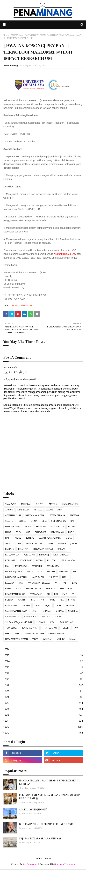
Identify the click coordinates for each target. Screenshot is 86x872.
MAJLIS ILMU (53, 566)
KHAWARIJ (44, 554)
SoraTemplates (30, 864)
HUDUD (18, 537)
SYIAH (52, 622)
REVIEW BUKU (11, 605)
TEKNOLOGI (11, 627)
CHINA (34, 520)
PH (48, 594)
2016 (44, 708)
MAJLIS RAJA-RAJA (14, 571)
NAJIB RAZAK (38, 577)
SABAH (26, 605)
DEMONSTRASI (12, 526)
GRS (28, 532)
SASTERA (70, 605)
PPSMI (33, 599)
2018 (44, 696)
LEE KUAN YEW (68, 560)
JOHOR (73, 543)
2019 (44, 690)
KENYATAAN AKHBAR (43, 549)
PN (73, 594)
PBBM (8, 588)
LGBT (8, 566)
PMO (64, 594)
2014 (44, 720)
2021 (44, 678)
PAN (21, 582)
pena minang (11, 65)
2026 (44, 649)
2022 (44, 673)
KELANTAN (23, 549)
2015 (44, 714)
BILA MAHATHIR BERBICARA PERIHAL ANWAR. (46, 824)
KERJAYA (14, 305)
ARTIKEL (38, 509)
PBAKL (74, 582)
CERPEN (22, 520)
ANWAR (9, 509)
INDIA (69, 537)
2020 (44, 684)
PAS (64, 582)
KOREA (39, 560)
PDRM (19, 588)
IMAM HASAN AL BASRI (50, 537)
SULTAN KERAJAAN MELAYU (18, 622)
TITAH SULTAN (49, 627)
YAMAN (72, 639)
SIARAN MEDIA (12, 616)
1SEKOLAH (26, 504)
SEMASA (60, 611)
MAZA (30, 571)
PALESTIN (10, 582)
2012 (44, 732)
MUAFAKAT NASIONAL (16, 577)
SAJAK (48, 605)
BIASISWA (74, 515)
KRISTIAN (51, 560)
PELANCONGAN (33, 588)
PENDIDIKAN (17, 35)
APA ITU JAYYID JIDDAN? (33, 809)
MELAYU (51, 571)
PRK (42, 599)
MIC (75, 571)
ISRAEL (50, 543)
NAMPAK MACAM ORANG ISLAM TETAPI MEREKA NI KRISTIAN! (49, 782)
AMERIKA (53, 504)
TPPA (75, 627)
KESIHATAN (29, 554)
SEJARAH (47, 611)
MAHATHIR (37, 566)
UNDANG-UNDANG (34, 633)
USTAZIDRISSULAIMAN (16, 639)
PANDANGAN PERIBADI (39, 582)
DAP (72, 520)
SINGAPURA (30, 616)
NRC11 (65, 577)
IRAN (7, 543)
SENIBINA (73, 611)
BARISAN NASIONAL (35, 515)
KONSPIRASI (26, 560)
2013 (44, 726)
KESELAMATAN (12, 554)
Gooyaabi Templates (64, 864)
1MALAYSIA (10, 504)
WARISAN (47, 639)
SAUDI (35, 611)
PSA (62, 599)
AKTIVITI (40, 504)
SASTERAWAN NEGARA (16, 611)
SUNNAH (40, 622)
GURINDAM (40, 532)
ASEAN (49, 509)
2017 (44, 702)
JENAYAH (62, 543)
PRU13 (52, 599)
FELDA (8, 532)
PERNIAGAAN (36, 594)
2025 (44, 655)
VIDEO (35, 639)
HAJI (7, 537)
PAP (56, 582)
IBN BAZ (30, 537)
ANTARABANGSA (70, 504)
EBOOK (28, 526)
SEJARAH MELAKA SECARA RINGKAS (40, 838)
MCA (40, 571)
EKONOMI (41, 526)
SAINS (37, 605)
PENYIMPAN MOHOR (15, 594)
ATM (60, 509)
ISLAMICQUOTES (33, 543)
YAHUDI (60, 639)
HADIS (71, 532)
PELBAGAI (50, 588)
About (48, 858)
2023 (44, 667)
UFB (7, 633)
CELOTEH (9, 520)
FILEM (19, 532)
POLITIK (9, 599)
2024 (44, 661)
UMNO (17, 633)
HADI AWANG (57, 532)
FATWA (71, 526)
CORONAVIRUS (58, 520)
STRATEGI (45, 616)
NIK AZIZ (53, 577)
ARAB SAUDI (23, 509)
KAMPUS (9, 549)
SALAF (58, 605)
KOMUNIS (10, 560)
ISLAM (18, 543)
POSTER (21, 599)
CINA (44, 520)
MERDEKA (64, 571)
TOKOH (65, 627)
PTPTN (71, 599)
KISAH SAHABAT (61, 554)
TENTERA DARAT (30, 627)
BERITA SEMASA (57, 515)
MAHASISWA (21, 566)
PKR (56, 594)
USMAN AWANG (56, 633)
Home (6, 35)
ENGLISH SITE (57, 526)
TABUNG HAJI (66, 622)
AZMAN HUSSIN (13, 515)
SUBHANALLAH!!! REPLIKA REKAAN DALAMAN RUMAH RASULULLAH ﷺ (50, 796)
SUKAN (58, 616)
